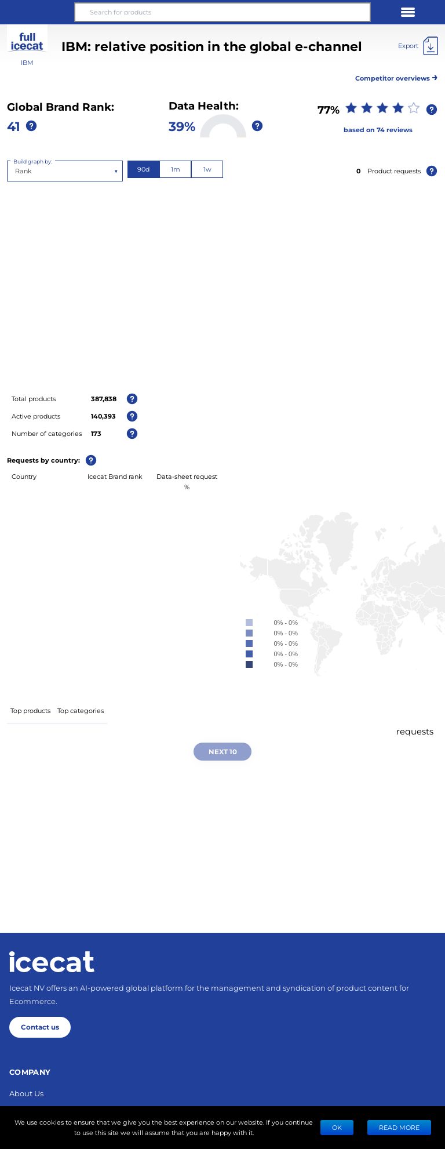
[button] (37, 12)
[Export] (418, 46)
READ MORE (399, 1127)
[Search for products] (222, 12)
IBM (27, 62)
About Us (26, 1093)
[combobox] (16, 171)
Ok (337, 1127)
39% (182, 125)
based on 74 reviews (378, 129)
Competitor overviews (396, 76)
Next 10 (223, 751)
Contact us (40, 1026)
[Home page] (51, 961)
